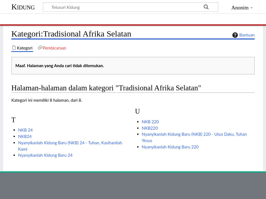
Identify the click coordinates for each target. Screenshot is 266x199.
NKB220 (150, 127)
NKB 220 (150, 121)
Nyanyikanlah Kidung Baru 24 (45, 155)
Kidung (23, 6)
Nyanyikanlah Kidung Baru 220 (170, 146)
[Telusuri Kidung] (130, 6)
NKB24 (25, 136)
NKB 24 (25, 129)
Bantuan (243, 35)
